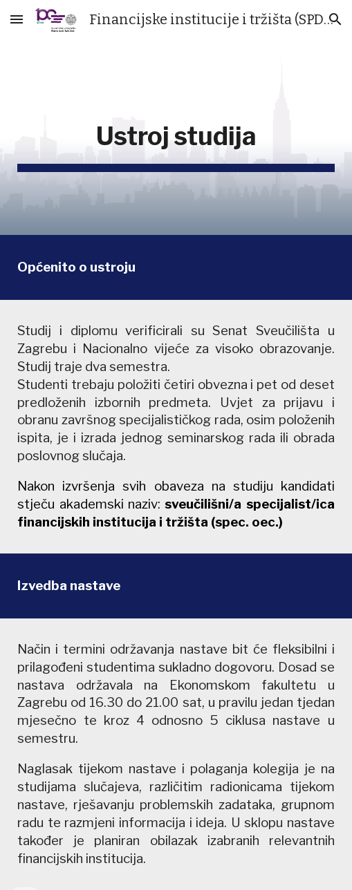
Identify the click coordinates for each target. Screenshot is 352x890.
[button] (16, 19)
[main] (176, 137)
